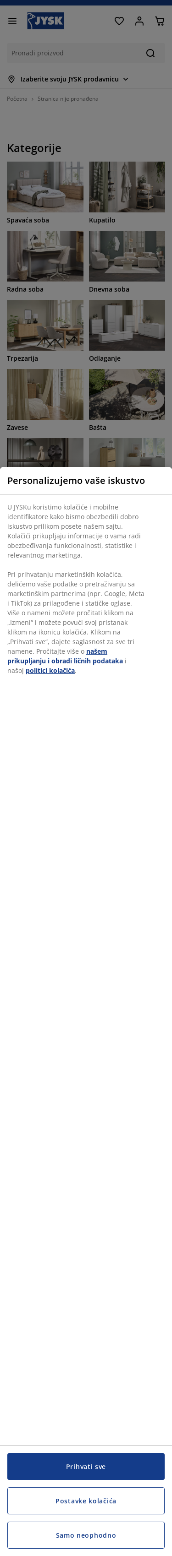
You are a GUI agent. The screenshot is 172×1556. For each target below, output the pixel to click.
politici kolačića (50, 670)
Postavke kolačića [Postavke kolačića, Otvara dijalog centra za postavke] (86, 1500)
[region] (86, 1011)
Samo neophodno (86, 1535)
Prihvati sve (86, 1466)
